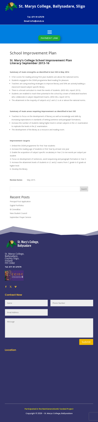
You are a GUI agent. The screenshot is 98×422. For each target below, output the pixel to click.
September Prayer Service (20, 217)
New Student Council (18, 213)
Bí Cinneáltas (15, 209)
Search (84, 189)
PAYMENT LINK (49, 38)
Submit (86, 342)
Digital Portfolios (17, 205)
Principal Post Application (20, 201)
